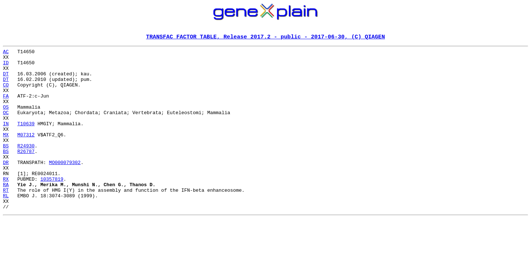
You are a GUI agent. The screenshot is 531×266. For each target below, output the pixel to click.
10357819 (51, 206)
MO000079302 (65, 186)
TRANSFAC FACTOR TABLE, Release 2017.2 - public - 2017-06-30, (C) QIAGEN (265, 37)
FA (6, 106)
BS (6, 166)
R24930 (26, 166)
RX (6, 206)
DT (6, 79)
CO (6, 93)
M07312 (26, 153)
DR (6, 186)
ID (6, 66)
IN (6, 139)
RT (6, 219)
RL (6, 226)
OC (6, 126)
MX (6, 153)
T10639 (26, 139)
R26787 (26, 173)
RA (6, 212)
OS (6, 119)
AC (6, 53)
